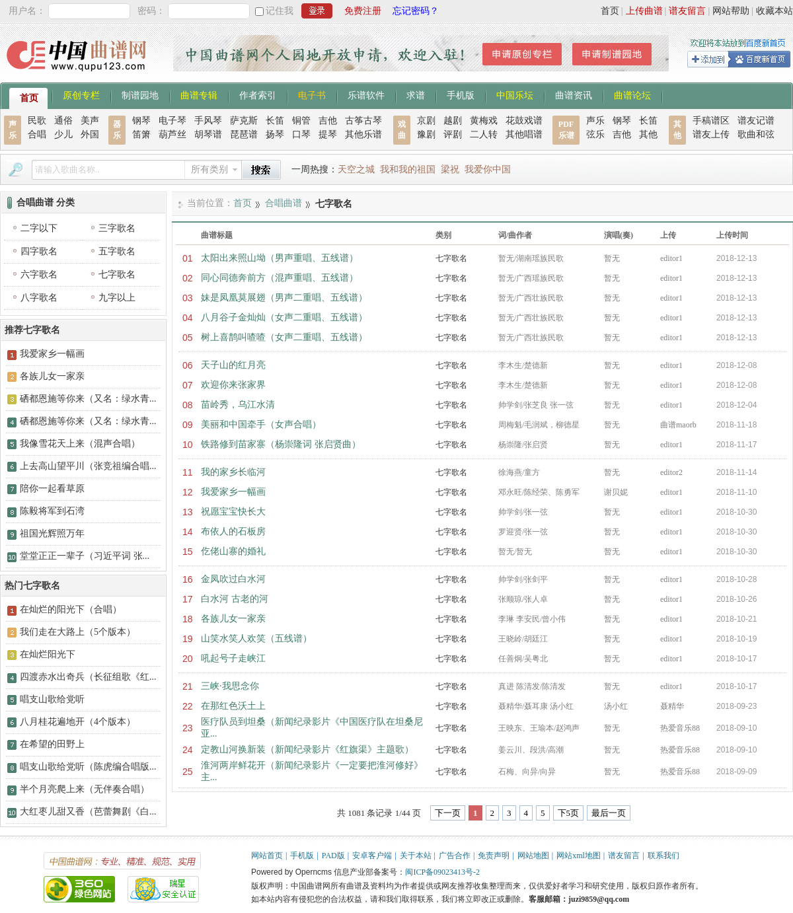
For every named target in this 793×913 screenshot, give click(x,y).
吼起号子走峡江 (233, 658)
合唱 (37, 134)
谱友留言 (687, 11)
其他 (648, 134)
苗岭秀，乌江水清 (238, 405)
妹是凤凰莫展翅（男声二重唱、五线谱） (284, 298)
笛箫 (141, 134)
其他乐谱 (363, 134)
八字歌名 (38, 298)
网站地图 (533, 855)
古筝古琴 (363, 121)
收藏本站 (774, 11)
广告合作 (455, 855)
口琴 (301, 134)
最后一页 (608, 813)
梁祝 (450, 169)
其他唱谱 (524, 134)
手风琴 (208, 121)
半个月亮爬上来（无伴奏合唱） (84, 789)
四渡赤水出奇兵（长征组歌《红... (88, 677)
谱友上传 (711, 134)
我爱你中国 (488, 169)
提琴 (328, 134)
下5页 (569, 813)
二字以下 (38, 228)
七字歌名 (451, 258)
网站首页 (267, 855)
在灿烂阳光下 (47, 654)
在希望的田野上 (52, 744)
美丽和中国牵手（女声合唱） (261, 424)
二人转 (484, 134)
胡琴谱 (208, 134)
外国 (90, 134)
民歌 (37, 121)
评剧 (452, 134)
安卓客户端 (372, 855)
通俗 (63, 121)
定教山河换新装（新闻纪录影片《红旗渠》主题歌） (307, 749)
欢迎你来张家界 (233, 385)
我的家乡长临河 (233, 472)
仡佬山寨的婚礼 (233, 551)
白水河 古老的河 (234, 599)
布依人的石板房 (233, 531)
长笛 (275, 121)
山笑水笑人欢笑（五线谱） (256, 638)
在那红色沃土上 (233, 706)
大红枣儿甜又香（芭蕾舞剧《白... (88, 812)
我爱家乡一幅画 (233, 492)
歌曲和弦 (755, 134)
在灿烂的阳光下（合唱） (71, 609)
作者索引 (257, 94)
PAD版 (333, 855)
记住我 (279, 11)
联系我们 (663, 855)
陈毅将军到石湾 (52, 511)
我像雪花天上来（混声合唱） (80, 444)
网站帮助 (730, 11)
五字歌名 (116, 251)
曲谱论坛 (632, 94)
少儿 (63, 134)
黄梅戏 (484, 121)
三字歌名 (116, 228)
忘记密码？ (416, 11)
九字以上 (116, 298)
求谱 (415, 94)
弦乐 (595, 134)
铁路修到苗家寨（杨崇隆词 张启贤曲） (281, 444)
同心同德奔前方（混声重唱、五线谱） (279, 278)
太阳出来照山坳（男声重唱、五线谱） (279, 258)
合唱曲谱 (283, 203)
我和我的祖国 (407, 169)
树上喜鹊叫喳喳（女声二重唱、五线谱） (284, 337)
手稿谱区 (711, 121)
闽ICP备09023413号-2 (442, 872)
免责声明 (494, 855)
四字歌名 (38, 251)
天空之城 (356, 169)
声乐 (595, 121)
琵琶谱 (244, 134)
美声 (90, 121)
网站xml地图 (578, 855)
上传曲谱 (644, 11)
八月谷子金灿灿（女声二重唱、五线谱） (284, 317)
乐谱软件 (366, 94)
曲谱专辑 (198, 94)
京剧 (426, 121)
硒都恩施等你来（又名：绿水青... (88, 399)
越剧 (452, 121)
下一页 (448, 813)
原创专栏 (81, 94)
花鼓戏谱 (524, 121)
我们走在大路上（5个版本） (77, 632)
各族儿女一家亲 (233, 619)
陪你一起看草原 (52, 488)
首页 (610, 11)
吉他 (328, 121)
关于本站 (416, 855)
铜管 (301, 121)
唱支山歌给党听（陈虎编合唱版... (88, 767)
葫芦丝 (172, 134)
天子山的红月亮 (233, 365)
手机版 (460, 94)
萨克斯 (244, 121)
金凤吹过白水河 (233, 579)
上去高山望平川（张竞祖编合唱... (88, 466)
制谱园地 (140, 94)
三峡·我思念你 (230, 686)
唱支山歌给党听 (52, 699)
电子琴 (172, 121)
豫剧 (426, 134)
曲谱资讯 (573, 94)
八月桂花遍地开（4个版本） (77, 722)
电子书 (312, 94)
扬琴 (275, 134)
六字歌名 (38, 274)
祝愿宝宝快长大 (233, 512)
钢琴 (141, 121)
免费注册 (362, 11)
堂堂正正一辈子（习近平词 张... (84, 556)
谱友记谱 (755, 121)
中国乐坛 (514, 94)
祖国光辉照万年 (52, 533)
